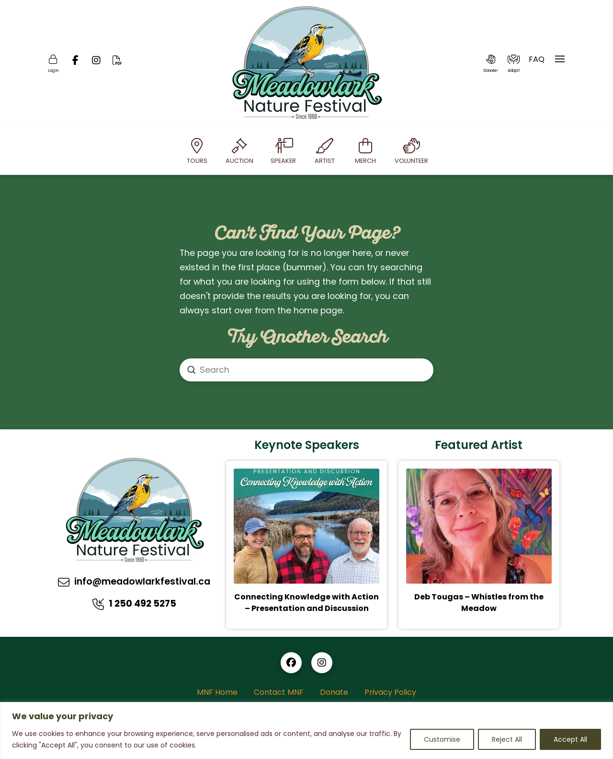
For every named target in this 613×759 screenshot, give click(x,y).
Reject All (507, 739)
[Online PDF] (117, 63)
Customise (442, 739)
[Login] (53, 63)
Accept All (570, 739)
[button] (490, 63)
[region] (306, 730)
